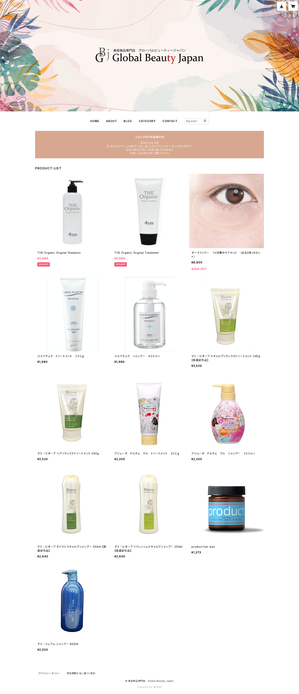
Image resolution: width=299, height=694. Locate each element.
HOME (94, 121)
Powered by (149, 687)
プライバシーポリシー (49, 673)
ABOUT (111, 121)
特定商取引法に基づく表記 (81, 673)
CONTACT (170, 121)
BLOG (128, 121)
